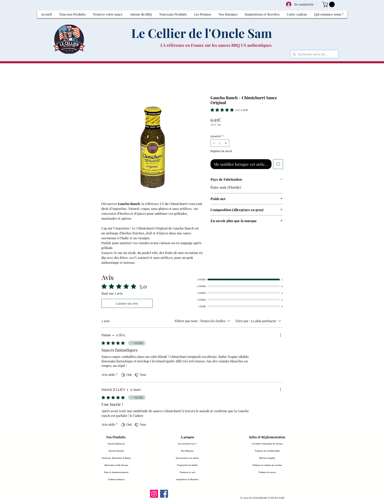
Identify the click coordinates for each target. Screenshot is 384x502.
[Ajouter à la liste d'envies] (278, 164)
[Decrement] (213, 143)
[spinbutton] (220, 143)
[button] (329, 4)
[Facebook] (164, 494)
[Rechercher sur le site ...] (314, 54)
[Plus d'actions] (280, 335)
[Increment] (226, 143)
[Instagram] (154, 494)
